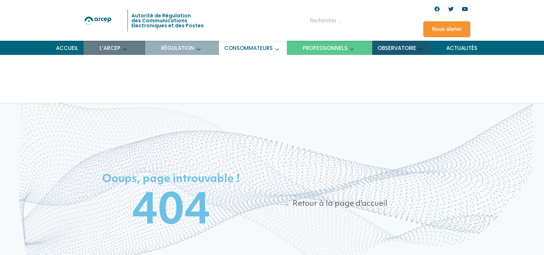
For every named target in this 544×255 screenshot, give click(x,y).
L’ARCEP (113, 48)
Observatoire (400, 48)
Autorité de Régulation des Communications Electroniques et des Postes (167, 20)
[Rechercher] (372, 20)
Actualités (461, 48)
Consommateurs (251, 48)
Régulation (181, 48)
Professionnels (328, 48)
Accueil (67, 48)
